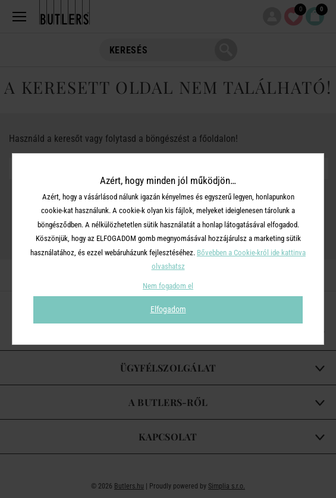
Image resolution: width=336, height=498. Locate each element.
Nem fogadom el (168, 285)
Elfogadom (168, 309)
